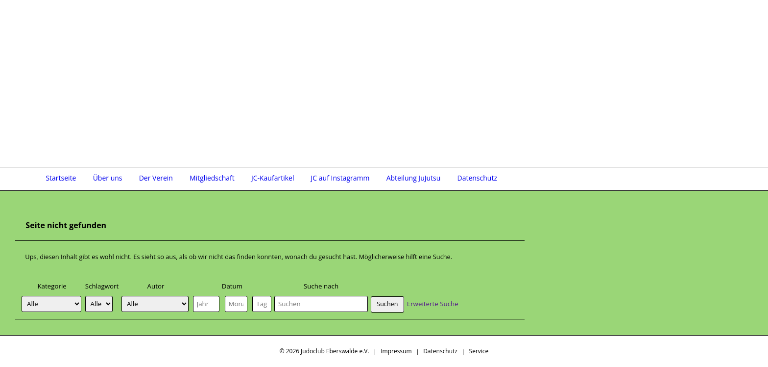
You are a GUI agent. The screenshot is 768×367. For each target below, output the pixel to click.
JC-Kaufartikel (272, 178)
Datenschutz (477, 178)
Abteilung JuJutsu (413, 178)
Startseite (61, 178)
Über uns (107, 178)
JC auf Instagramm (340, 178)
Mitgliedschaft (212, 178)
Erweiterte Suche (432, 303)
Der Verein (156, 178)
